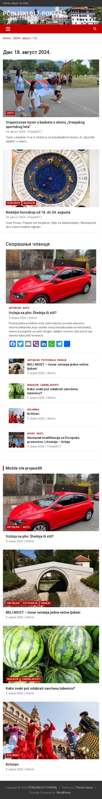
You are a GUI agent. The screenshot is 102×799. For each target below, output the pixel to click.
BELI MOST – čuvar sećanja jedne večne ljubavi (43, 612)
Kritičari (33, 414)
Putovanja (48, 360)
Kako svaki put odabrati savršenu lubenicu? (40, 688)
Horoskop (13, 203)
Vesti (10, 113)
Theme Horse (84, 787)
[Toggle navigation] (8, 28)
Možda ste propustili (24, 468)
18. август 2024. (16, 131)
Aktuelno (15, 308)
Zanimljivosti (49, 385)
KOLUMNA (33, 409)
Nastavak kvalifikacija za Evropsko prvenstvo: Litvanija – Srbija (53, 440)
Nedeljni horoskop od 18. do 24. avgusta (38, 212)
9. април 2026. (18, 317)
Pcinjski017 (35, 131)
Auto (26, 308)
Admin (33, 317)
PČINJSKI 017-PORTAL (33, 13)
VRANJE (61, 360)
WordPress (64, 792)
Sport (31, 433)
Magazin (29, 203)
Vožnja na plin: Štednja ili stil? (33, 313)
